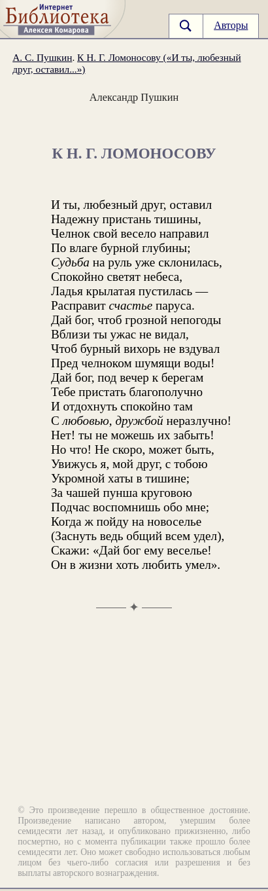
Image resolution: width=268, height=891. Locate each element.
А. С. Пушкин (42, 57)
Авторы (231, 25)
